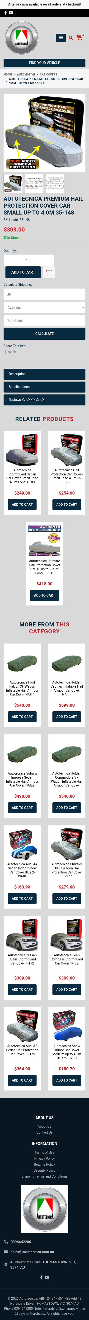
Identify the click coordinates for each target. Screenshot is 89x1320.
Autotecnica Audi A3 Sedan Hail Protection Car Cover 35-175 (22, 1050)
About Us (44, 1126)
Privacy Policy (44, 1158)
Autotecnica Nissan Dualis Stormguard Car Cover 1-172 (22, 959)
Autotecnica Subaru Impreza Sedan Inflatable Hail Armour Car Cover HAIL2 (22, 779)
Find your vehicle (44, 63)
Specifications (19, 387)
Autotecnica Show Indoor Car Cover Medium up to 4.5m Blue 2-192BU (66, 1052)
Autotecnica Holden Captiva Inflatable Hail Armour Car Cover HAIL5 (67, 688)
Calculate (44, 334)
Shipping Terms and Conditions (45, 1176)
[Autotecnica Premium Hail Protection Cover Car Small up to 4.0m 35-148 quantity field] (29, 260)
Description (17, 374)
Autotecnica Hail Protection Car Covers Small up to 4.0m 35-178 (67, 476)
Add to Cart (23, 272)
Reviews (26, 400)
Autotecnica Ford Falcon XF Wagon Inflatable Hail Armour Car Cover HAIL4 (22, 688)
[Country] (44, 307)
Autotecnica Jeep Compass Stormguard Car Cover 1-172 (67, 959)
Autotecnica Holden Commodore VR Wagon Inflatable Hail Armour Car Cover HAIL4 (67, 781)
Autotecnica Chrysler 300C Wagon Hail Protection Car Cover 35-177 (67, 870)
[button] (49, 272)
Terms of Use (44, 1152)
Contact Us (44, 1132)
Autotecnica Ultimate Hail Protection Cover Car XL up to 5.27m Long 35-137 (44, 567)
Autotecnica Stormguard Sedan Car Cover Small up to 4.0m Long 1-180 (22, 476)
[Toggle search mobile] (69, 37)
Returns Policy (44, 1164)
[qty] (44, 294)
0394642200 (21, 1242)
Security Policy (44, 1170)
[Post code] (44, 321)
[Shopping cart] (79, 37)
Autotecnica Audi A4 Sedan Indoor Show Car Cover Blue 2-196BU (22, 870)
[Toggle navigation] (61, 38)
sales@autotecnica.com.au (32, 1252)
